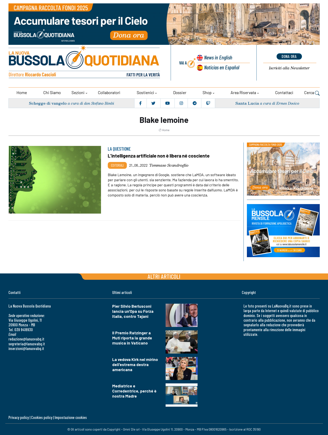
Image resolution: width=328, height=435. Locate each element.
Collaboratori (109, 92)
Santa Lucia (247, 103)
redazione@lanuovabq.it (26, 338)
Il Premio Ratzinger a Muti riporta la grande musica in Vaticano (132, 337)
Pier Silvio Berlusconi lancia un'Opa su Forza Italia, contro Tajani (133, 310)
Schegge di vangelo (48, 103)
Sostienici (145, 92)
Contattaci (284, 92)
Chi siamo (52, 92)
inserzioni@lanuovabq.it (26, 348)
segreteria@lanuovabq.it (26, 343)
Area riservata (243, 92)
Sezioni (78, 92)
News (217, 57)
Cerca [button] (312, 93)
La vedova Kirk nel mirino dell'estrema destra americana (135, 364)
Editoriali (117, 165)
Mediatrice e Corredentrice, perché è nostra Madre (134, 390)
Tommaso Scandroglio (168, 165)
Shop (207, 92)
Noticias (221, 67)
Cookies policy (41, 417)
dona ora (289, 56)
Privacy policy (18, 417)
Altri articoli (164, 276)
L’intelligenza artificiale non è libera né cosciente (159, 156)
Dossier (179, 92)
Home (22, 92)
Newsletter (289, 68)
